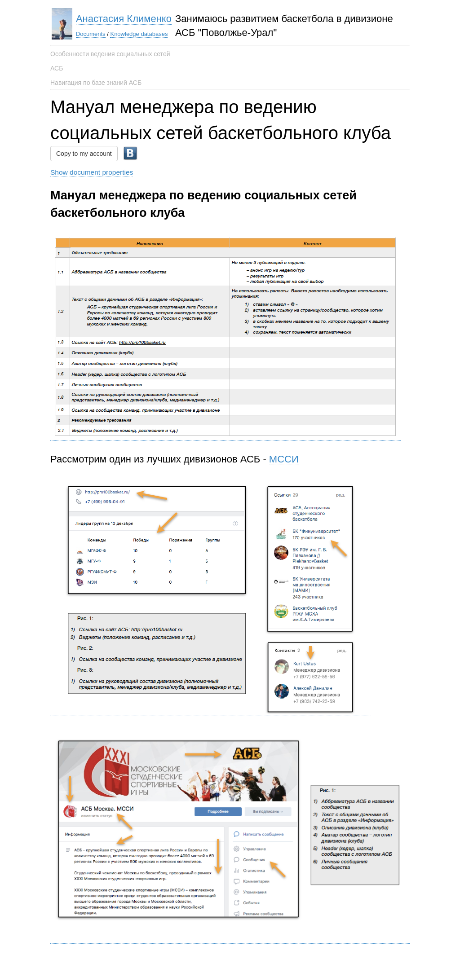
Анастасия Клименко (124, 18)
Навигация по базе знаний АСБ (96, 82)
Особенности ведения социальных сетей (110, 53)
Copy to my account (84, 153)
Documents (91, 34)
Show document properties (91, 172)
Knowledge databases (139, 34)
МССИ (284, 459)
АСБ (56, 68)
